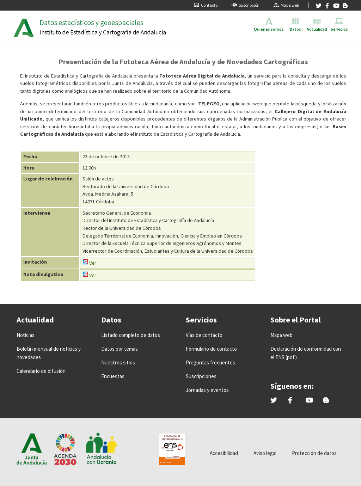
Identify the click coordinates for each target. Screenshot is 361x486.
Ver (89, 263)
